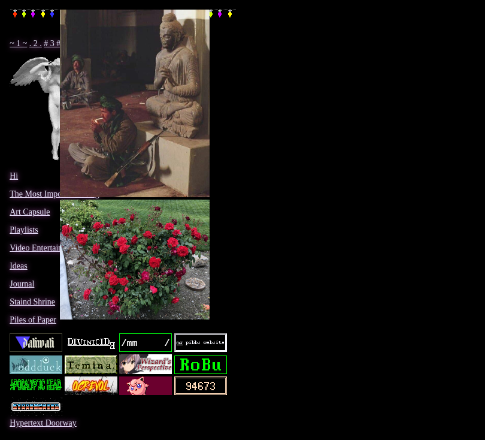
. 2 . (35, 43)
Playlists (24, 229)
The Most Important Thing (54, 193)
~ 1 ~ (18, 43)
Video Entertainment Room (56, 247)
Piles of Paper (33, 319)
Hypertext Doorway (43, 422)
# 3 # (52, 43)
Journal (22, 283)
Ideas (19, 265)
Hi (14, 175)
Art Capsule (30, 211)
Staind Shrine (32, 301)
